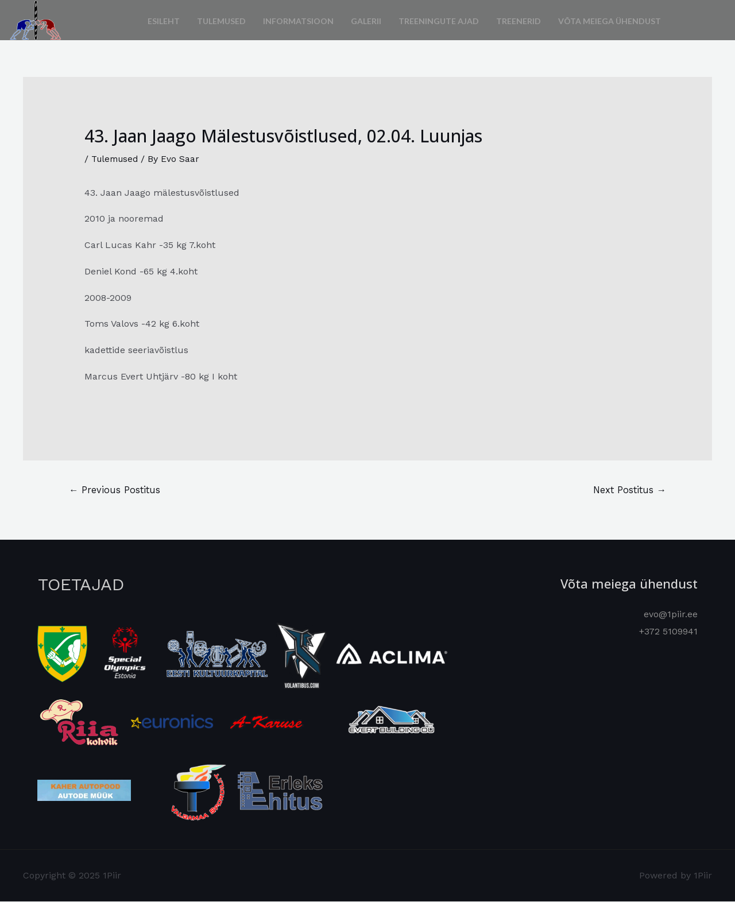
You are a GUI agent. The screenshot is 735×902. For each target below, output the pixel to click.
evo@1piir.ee (671, 614)
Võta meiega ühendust (609, 20)
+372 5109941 (668, 631)
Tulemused (221, 20)
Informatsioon (298, 20)
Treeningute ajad (439, 20)
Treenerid (518, 20)
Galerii (366, 20)
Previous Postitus (116, 489)
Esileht (164, 20)
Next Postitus (628, 489)
